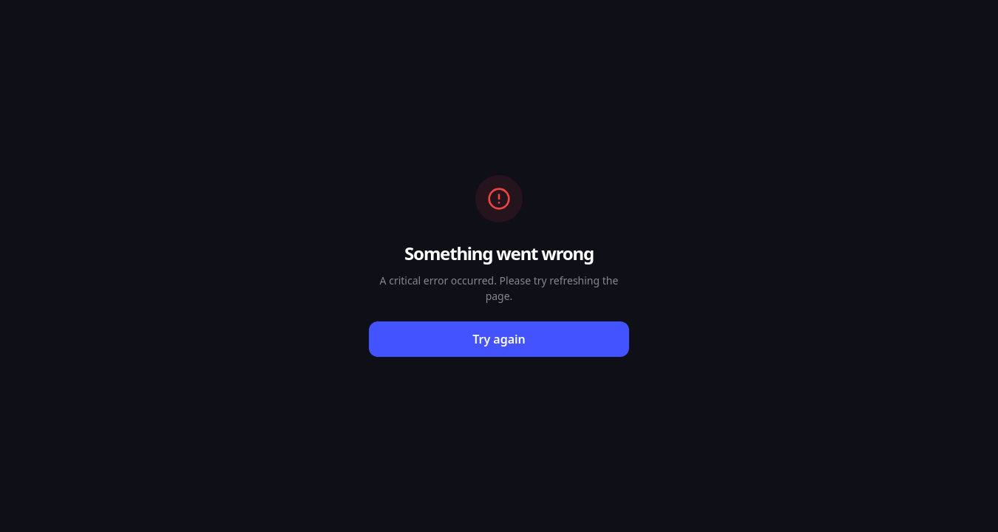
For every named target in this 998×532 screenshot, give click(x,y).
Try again (499, 339)
